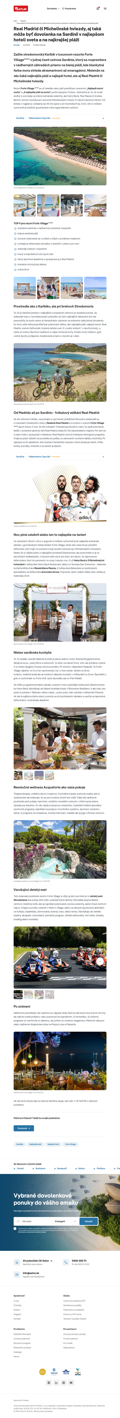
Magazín (17, 1314)
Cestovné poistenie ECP (74, 1301)
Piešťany (99, 1168)
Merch (16, 1356)
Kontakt (17, 1318)
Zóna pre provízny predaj (74, 1334)
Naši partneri (69, 1347)
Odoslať (88, 1221)
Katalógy (18, 1352)
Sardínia (19, 1144)
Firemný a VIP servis (72, 1314)
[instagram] (64, 1383)
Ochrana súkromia (22, 1338)
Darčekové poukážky (72, 1305)
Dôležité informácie (22, 1334)
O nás (16, 1301)
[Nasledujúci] (100, 742)
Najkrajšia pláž (35, 1144)
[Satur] (21, 9)
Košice (80, 1168)
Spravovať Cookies (21, 1400)
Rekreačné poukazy (22, 1347)
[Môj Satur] (98, 8)
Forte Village (70, 1144)
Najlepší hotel (53, 1144)
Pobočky (18, 1305)
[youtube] (71, 1383)
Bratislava (38, 1168)
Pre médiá (67, 1343)
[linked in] (56, 1383)
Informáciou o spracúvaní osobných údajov (32, 1232)
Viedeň (19, 1168)
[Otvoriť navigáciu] (105, 8)
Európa (17, 45)
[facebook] (49, 1383)
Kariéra (17, 1309)
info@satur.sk (31, 1273)
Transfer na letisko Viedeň (74, 1318)
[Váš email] (32, 1221)
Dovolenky (53, 8)
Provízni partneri (70, 1338)
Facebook (24, 1128)
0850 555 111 (79, 1260)
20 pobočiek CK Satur (37, 1260)
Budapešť (60, 1168)
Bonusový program (22, 1343)
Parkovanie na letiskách (73, 1309)
